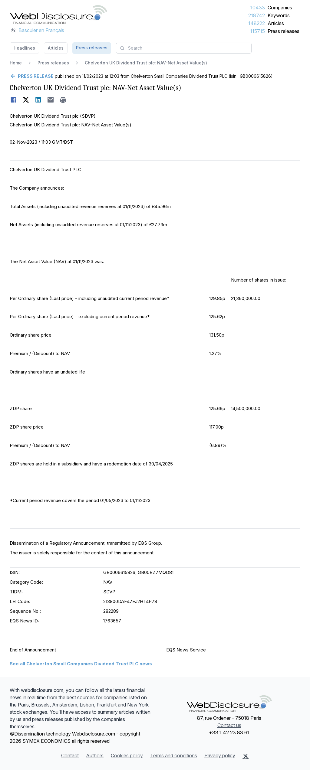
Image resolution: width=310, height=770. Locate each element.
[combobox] (184, 48)
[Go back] (32, 76)
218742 (256, 15)
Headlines (24, 48)
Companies (280, 8)
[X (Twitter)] (245, 756)
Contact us (229, 725)
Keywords (279, 15)
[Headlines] (58, 14)
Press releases (283, 31)
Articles (276, 23)
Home (16, 62)
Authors (95, 755)
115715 (257, 31)
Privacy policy (219, 755)
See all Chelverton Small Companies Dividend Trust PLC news (81, 664)
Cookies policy (127, 755)
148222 (256, 23)
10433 (257, 8)
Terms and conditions (173, 755)
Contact (70, 755)
